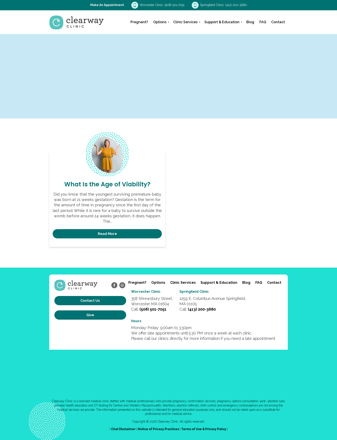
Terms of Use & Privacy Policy (204, 429)
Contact (278, 22)
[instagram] (122, 285)
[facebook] (114, 285)
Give (90, 315)
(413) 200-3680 (236, 5)
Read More (107, 234)
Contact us (90, 301)
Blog (250, 22)
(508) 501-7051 (174, 5)
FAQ (262, 22)
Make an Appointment (107, 5)
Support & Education (221, 22)
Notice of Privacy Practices (159, 429)
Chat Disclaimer (123, 429)
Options (159, 22)
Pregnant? (139, 22)
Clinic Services (185, 22)
